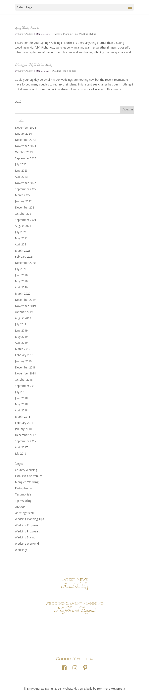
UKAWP (20, 506)
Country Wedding (26, 470)
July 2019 (20, 324)
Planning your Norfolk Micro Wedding (33, 65)
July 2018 (20, 392)
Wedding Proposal (26, 525)
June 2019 (21, 330)
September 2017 (25, 441)
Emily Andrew (25, 34)
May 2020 (21, 281)
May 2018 (21, 404)
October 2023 (24, 152)
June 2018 (21, 398)
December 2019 (25, 300)
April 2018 (21, 410)
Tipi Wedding (23, 500)
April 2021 (21, 244)
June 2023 (21, 170)
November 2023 (25, 146)
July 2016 (20, 453)
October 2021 (24, 213)
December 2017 (25, 435)
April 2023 (21, 177)
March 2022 (22, 195)
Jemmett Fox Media (111, 688)
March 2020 (22, 293)
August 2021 (23, 226)
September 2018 (25, 386)
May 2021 (21, 238)
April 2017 (21, 447)
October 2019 (24, 312)
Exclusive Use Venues (28, 476)
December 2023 (25, 140)
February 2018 (24, 423)
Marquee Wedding (26, 482)
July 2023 (20, 164)
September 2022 (25, 189)
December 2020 (25, 263)
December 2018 (25, 367)
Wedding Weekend (27, 543)
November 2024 (25, 127)
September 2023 (25, 158)
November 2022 (25, 183)
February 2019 (24, 355)
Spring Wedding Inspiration (27, 28)
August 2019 (23, 318)
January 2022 (23, 201)
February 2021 (24, 256)
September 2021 (25, 220)
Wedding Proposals (27, 531)
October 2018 (24, 379)
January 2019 (23, 361)
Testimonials (23, 494)
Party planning (24, 488)
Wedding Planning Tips (65, 34)
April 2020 (21, 287)
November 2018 (25, 373)
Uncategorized (24, 513)
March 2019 (22, 349)
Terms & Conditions (74, 641)
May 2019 (21, 337)
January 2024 (23, 133)
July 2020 (20, 269)
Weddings (21, 550)
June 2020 (21, 275)
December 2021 (25, 207)
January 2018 (23, 429)
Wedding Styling (87, 34)
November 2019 (25, 306)
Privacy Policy (74, 630)
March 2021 (22, 250)
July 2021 (20, 232)
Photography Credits (74, 620)
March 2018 (22, 416)
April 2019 (21, 343)
